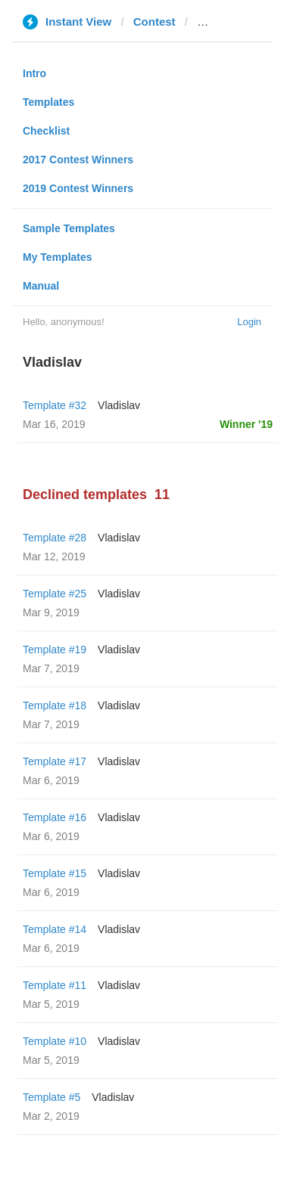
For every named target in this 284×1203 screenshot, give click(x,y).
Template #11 (54, 985)
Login (249, 321)
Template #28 (54, 538)
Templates (48, 102)
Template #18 (54, 705)
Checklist (46, 131)
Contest (154, 21)
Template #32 (54, 405)
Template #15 (54, 873)
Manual (41, 286)
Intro (34, 73)
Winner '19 (246, 424)
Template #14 (54, 929)
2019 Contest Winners (78, 188)
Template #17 (54, 761)
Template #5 (51, 1097)
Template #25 (54, 594)
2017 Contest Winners (78, 159)
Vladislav (119, 405)
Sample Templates (69, 228)
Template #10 (54, 1041)
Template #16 (54, 817)
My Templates (57, 257)
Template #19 (54, 649)
